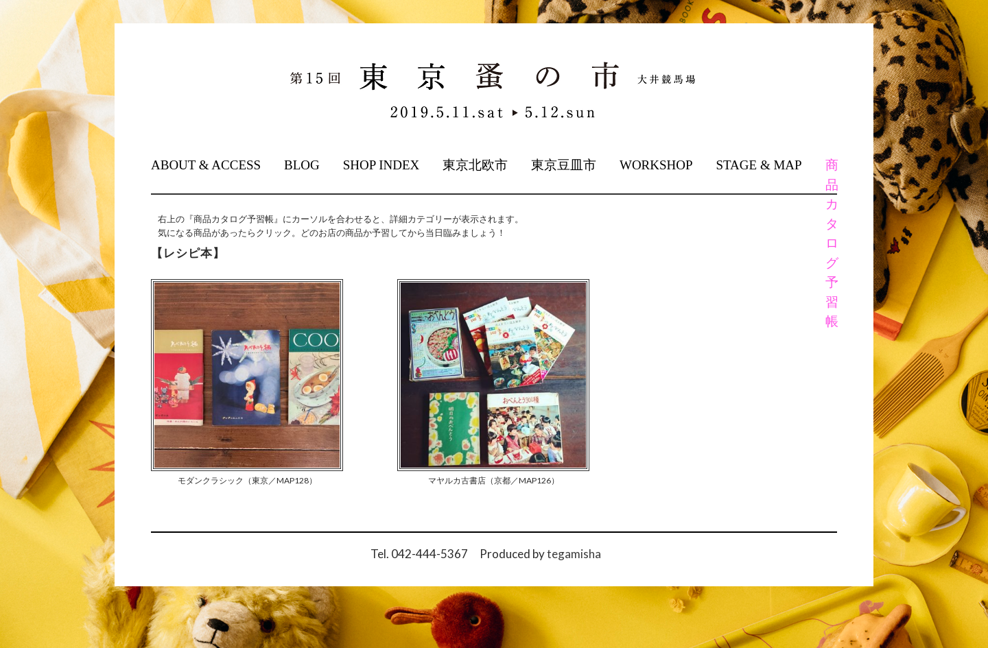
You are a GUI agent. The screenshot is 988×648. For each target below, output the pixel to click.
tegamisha (574, 554)
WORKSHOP (656, 165)
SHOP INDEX (381, 165)
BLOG (302, 165)
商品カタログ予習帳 (830, 243)
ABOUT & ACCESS (206, 165)
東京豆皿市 (563, 165)
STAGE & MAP (758, 165)
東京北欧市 (475, 165)
